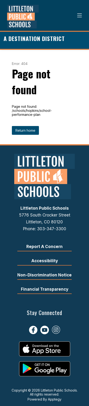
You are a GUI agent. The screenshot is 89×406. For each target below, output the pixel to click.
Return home (25, 130)
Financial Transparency (44, 289)
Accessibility (44, 260)
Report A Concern (44, 246)
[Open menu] (79, 15)
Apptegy (54, 399)
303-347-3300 (51, 228)
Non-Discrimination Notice (44, 275)
